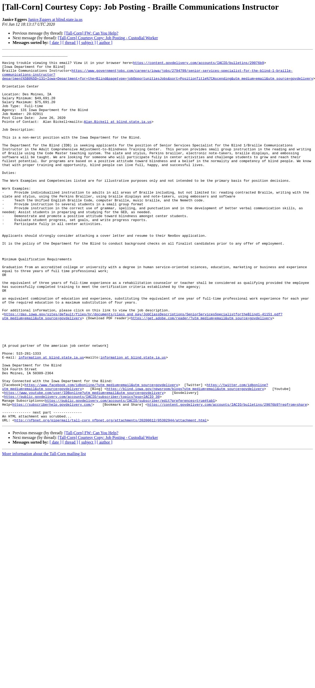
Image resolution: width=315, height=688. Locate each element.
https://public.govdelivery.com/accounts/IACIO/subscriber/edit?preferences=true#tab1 (130, 470)
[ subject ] (87, 42)
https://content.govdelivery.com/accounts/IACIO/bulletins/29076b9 (198, 65)
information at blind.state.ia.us (51, 418)
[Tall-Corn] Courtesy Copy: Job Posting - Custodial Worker (108, 38)
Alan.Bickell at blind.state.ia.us (117, 135)
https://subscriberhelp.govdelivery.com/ (52, 475)
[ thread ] (70, 42)
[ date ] (55, 42)
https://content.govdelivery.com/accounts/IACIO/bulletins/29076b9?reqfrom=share (227, 475)
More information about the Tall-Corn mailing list (44, 527)
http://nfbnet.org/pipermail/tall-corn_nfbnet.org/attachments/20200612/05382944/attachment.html (110, 494)
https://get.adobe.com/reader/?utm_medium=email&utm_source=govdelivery (201, 371)
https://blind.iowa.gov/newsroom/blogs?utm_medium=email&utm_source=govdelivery (185, 456)
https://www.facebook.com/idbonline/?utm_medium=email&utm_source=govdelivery (101, 451)
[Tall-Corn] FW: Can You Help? (91, 33)
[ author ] (105, 42)
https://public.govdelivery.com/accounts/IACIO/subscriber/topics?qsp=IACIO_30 (82, 465)
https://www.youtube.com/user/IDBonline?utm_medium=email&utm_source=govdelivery (84, 461)
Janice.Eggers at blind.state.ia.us (55, 19)
